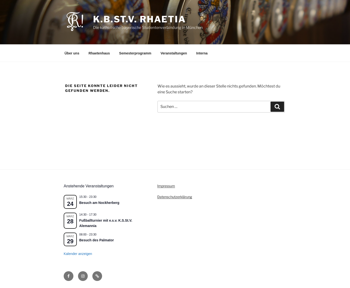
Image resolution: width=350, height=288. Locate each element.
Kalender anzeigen (78, 254)
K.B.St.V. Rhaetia (139, 19)
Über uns (72, 53)
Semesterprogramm (135, 53)
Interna (202, 53)
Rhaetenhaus (99, 53)
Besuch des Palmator (96, 240)
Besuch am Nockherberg (99, 203)
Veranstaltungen (173, 53)
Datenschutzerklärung (174, 197)
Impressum (166, 186)
